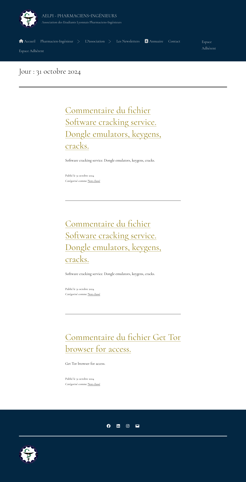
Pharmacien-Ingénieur (56, 41)
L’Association (95, 41)
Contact (174, 41)
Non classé (94, 181)
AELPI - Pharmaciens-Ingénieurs (79, 16)
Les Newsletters (127, 41)
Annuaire (154, 41)
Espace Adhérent (31, 51)
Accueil (27, 41)
